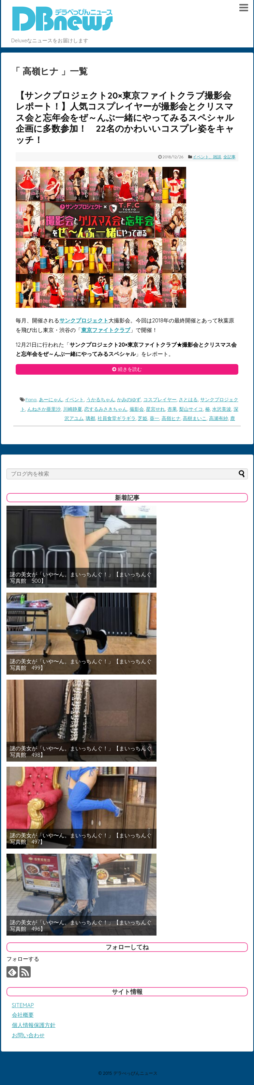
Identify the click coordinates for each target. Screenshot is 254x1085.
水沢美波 (221, 409)
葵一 (154, 418)
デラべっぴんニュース (135, 1073)
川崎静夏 (72, 409)
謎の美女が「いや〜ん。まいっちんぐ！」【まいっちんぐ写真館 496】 (81, 925)
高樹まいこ (195, 418)
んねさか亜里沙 (44, 409)
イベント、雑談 (207, 156)
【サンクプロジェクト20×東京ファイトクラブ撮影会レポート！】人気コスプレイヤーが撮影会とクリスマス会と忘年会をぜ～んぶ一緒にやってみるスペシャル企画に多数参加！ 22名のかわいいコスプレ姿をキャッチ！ (125, 117)
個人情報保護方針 (34, 1025)
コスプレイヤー (160, 399)
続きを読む (130, 369)
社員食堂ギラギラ (117, 418)
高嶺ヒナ (171, 418)
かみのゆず (129, 399)
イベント (74, 399)
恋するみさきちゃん (105, 409)
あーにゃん (51, 399)
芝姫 (142, 418)
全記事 (229, 156)
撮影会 (137, 409)
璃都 (90, 418)
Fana (30, 399)
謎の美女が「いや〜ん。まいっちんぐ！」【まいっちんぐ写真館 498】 (81, 751)
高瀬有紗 (218, 418)
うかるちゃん (100, 399)
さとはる (188, 399)
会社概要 (23, 1014)
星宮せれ (155, 409)
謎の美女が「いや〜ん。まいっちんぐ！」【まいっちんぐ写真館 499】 (81, 664)
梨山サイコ (191, 409)
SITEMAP (23, 1005)
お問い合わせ (28, 1035)
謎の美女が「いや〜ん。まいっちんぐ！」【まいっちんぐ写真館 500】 (81, 577)
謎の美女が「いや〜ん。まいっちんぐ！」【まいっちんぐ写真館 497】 (81, 838)
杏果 (172, 409)
